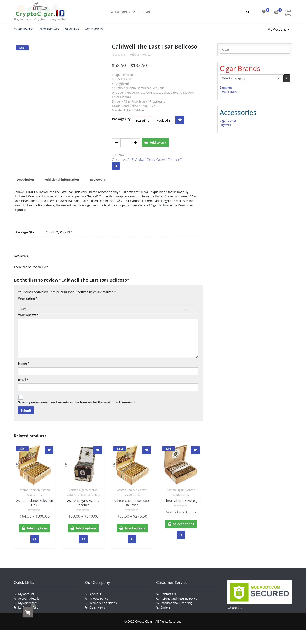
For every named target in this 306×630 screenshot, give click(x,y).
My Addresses (28, 603)
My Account (277, 29)
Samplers (226, 87)
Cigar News (97, 607)
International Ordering (176, 603)
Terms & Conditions (103, 603)
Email (23, 380)
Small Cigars (92, 494)
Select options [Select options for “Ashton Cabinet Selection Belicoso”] (134, 528)
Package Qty (121, 119)
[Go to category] (286, 78)
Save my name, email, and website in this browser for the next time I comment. (77, 402)
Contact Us (168, 594)
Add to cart (158, 142)
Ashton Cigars (78, 490)
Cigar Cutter (228, 120)
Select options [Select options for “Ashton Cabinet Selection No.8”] (37, 528)
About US (95, 594)
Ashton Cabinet (29, 490)
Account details (28, 598)
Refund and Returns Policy (179, 598)
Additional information (62, 180)
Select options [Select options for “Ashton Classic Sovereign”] (183, 524)
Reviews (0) (98, 180)
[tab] (25, 179)
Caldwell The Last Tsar (171, 160)
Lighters (225, 125)
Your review (28, 315)
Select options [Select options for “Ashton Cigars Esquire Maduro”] (85, 528)
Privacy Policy (98, 598)
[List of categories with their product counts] (251, 78)
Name (23, 363)
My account (26, 594)
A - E (131, 160)
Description (25, 180)
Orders (165, 607)
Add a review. (140, 54)
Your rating (27, 298)
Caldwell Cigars (145, 160)
